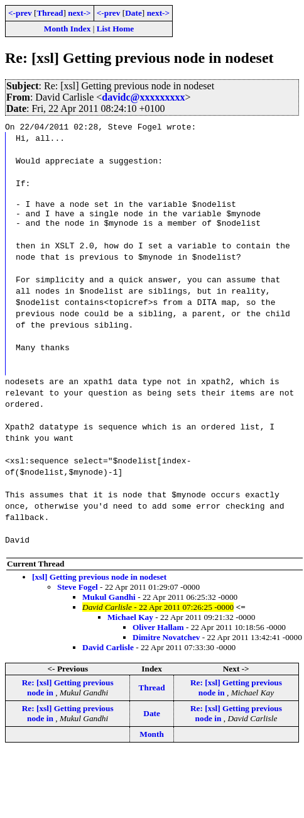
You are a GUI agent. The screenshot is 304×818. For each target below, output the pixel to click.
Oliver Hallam (158, 633)
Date (133, 13)
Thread (49, 13)
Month (151, 739)
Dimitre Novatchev (166, 643)
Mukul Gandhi (109, 602)
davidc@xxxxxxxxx (143, 97)
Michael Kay (130, 622)
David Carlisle (108, 653)
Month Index (67, 28)
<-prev (20, 13)
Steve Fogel (77, 592)
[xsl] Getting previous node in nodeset (99, 582)
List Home (115, 28)
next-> (79, 13)
